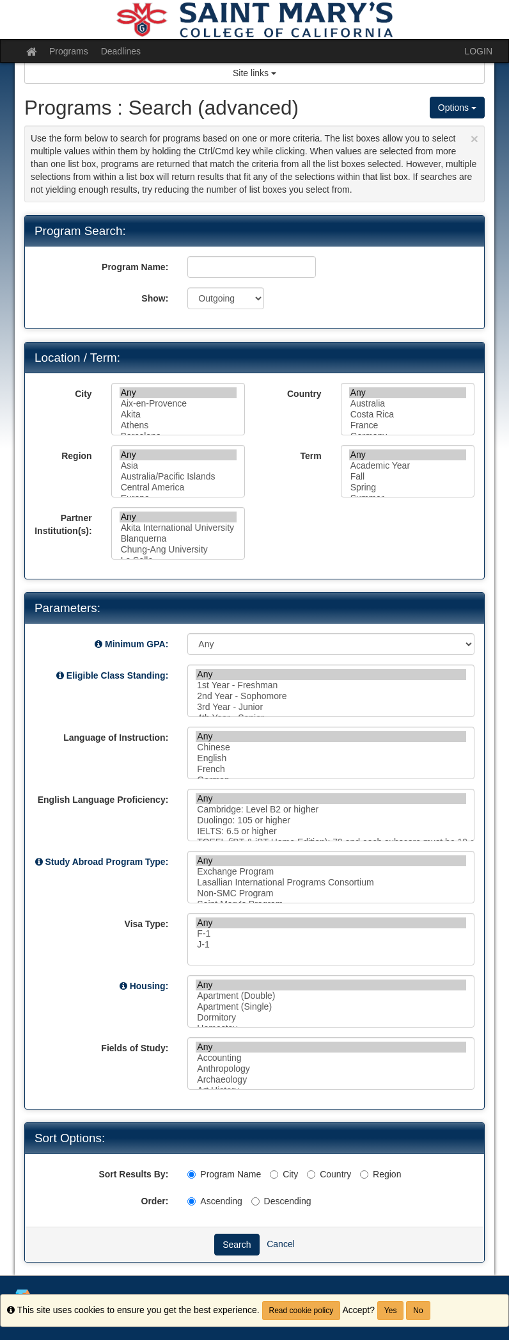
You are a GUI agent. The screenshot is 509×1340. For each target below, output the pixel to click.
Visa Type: (147, 924)
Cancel (281, 1243)
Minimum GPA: (136, 644)
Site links (254, 73)
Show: (154, 298)
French (331, 769)
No (418, 1310)
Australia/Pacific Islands (178, 476)
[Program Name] (191, 1174)
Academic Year (407, 465)
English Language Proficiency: (103, 800)
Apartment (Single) (331, 1006)
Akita (178, 414)
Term (310, 456)
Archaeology (331, 1079)
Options (457, 107)
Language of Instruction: (115, 737)
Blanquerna (178, 538)
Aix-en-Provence (178, 403)
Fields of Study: (134, 1048)
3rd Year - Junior (331, 707)
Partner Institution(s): (63, 524)
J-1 (331, 944)
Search (237, 1244)
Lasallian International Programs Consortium (331, 882)
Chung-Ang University (178, 549)
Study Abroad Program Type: (106, 862)
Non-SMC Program (331, 893)
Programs (68, 51)
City (83, 394)
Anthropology (331, 1068)
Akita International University (178, 527)
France (407, 425)
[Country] (311, 1174)
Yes (390, 1310)
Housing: (149, 986)
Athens (178, 425)
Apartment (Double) (331, 995)
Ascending (214, 1201)
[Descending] (255, 1201)
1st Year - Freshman (331, 685)
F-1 (331, 933)
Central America (178, 487)
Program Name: (135, 267)
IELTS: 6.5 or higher (331, 831)
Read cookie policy (301, 1310)
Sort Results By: (133, 1174)
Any (178, 392)
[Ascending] (191, 1201)
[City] (274, 1174)
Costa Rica (407, 414)
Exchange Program (331, 871)
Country (304, 394)
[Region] (364, 1174)
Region (76, 456)
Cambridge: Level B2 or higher (331, 809)
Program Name (224, 1174)
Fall (407, 476)
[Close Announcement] (474, 138)
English (331, 758)
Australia (407, 403)
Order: (155, 1201)
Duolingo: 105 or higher (331, 820)
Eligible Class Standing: (117, 675)
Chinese (331, 747)
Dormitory (331, 1017)
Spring (407, 487)
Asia (178, 465)
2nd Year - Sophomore (331, 696)
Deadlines (121, 51)
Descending (281, 1201)
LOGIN (478, 51)
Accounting (331, 1058)
